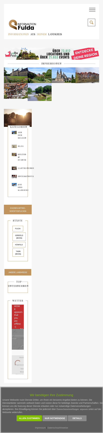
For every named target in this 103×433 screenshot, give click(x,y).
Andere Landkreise (18, 272)
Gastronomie (26, 168)
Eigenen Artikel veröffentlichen (17, 209)
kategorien (18, 126)
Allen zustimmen (29, 418)
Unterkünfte (26, 176)
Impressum (40, 427)
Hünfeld (19, 244)
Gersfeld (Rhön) (19, 236)
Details (77, 418)
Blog (21, 146)
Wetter (17, 300)
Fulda (18, 228)
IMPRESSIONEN (51, 63)
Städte (18, 220)
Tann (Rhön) (18, 252)
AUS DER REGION (22, 135)
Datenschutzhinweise (58, 427)
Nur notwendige (55, 418)
